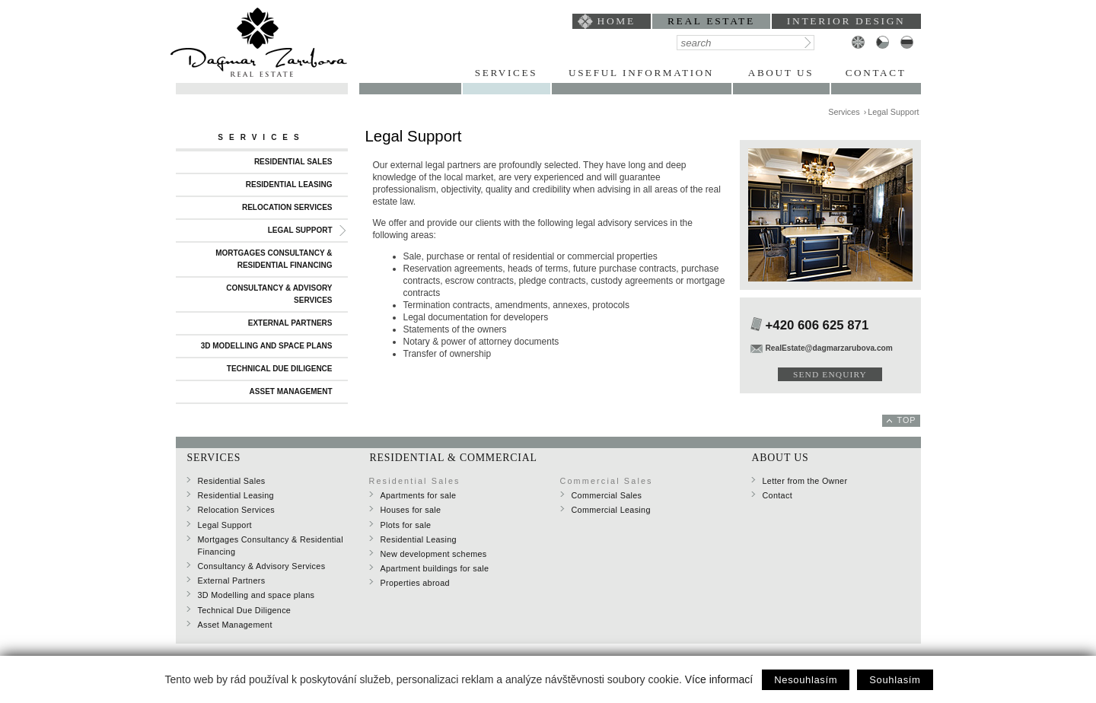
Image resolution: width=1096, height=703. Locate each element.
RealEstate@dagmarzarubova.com (829, 348)
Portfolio (410, 72)
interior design (846, 21)
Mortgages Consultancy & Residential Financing (273, 259)
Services (506, 72)
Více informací (719, 679)
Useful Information (641, 72)
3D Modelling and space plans (267, 346)
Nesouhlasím (805, 680)
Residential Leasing (289, 184)
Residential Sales (293, 161)
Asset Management (291, 391)
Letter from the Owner (805, 480)
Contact (876, 72)
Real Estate (711, 21)
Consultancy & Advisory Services (279, 294)
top (906, 420)
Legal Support (300, 230)
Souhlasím (894, 680)
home (616, 21)
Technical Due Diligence (280, 368)
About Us (781, 72)
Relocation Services (287, 207)
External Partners (290, 323)
